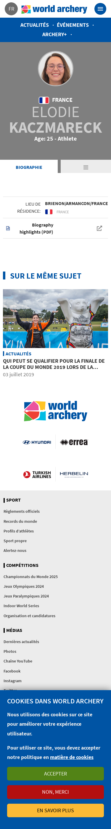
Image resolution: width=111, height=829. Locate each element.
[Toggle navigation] (100, 9)
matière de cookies (72, 757)
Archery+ (54, 34)
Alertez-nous (15, 550)
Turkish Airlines (37, 474)
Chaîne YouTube (18, 661)
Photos (10, 651)
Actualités (34, 24)
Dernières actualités (21, 641)
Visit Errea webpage (74, 442)
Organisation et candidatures (29, 615)
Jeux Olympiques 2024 (24, 586)
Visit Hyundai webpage (37, 442)
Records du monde (20, 521)
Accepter (55, 773)
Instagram (13, 680)
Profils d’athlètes (19, 531)
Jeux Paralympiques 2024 (26, 596)
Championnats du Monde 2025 (31, 576)
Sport (13, 500)
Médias (14, 630)
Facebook (12, 671)
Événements (73, 24)
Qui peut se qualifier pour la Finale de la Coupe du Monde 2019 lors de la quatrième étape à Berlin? (54, 367)
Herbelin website (74, 474)
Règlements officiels (22, 511)
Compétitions (22, 565)
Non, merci (55, 791)
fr (11, 8)
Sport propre (15, 540)
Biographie (29, 167)
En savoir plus (55, 810)
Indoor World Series (21, 605)
